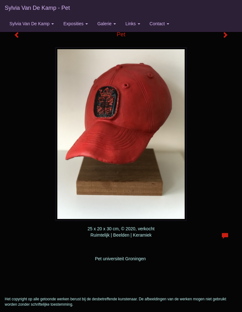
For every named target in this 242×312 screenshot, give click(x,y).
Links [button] (132, 23)
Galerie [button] (106, 23)
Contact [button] (159, 23)
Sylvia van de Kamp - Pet (37, 8)
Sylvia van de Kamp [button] (31, 23)
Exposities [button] (75, 23)
